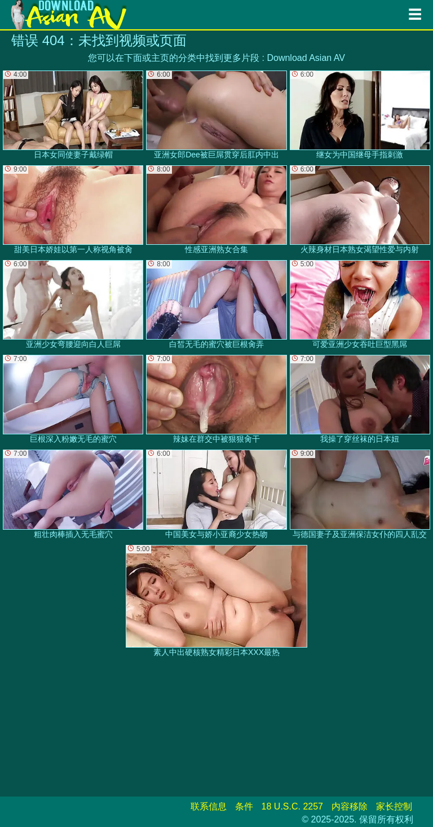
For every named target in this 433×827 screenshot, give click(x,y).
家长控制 (394, 806)
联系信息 (209, 806)
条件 (244, 806)
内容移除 (350, 806)
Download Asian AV (305, 58)
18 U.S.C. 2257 (292, 806)
